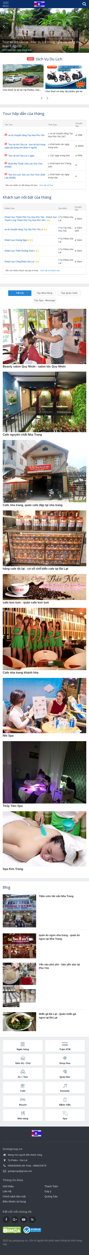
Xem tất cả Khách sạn (50, 270)
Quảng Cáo (51, 1196)
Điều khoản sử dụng (14, 1201)
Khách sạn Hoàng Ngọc (16, 240)
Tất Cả (19, 293)
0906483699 (14, 1165)
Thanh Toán (51, 1186)
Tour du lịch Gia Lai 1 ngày (19, 155)
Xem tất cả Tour (46, 185)
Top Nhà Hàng (44, 293)
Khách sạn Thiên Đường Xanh (19, 251)
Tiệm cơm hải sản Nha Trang (56, 896)
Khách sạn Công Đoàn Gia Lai (19, 261)
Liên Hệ (7, 1191)
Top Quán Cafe (69, 293)
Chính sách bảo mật (14, 1196)
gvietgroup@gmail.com (20, 1171)
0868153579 (39, 1165)
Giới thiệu (8, 1186)
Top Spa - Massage (44, 300)
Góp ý (47, 1191)
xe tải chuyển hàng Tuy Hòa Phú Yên (24, 135)
